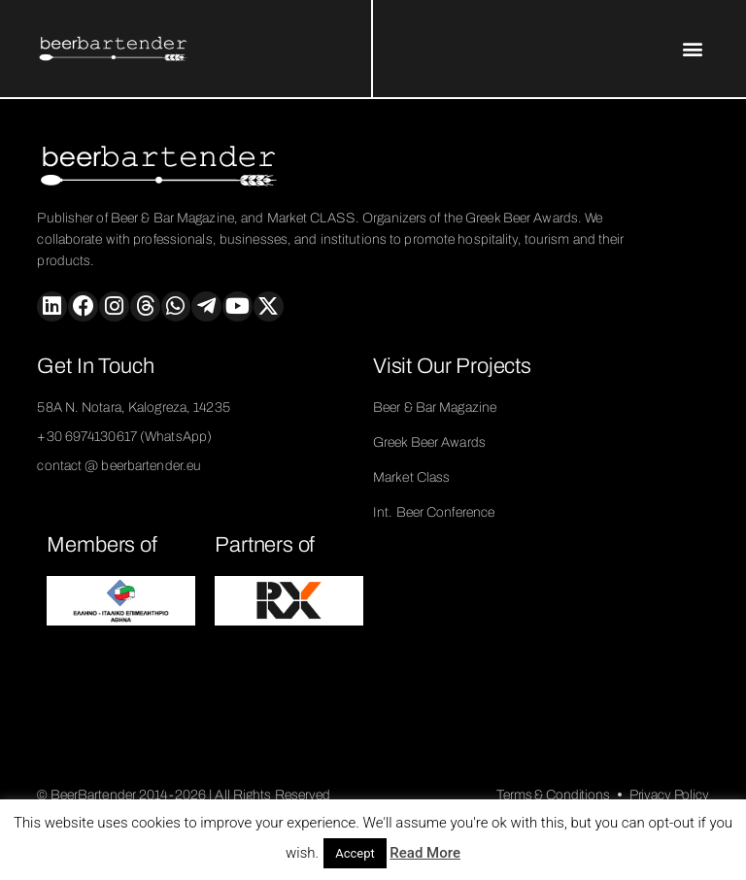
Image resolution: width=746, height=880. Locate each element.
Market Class (411, 477)
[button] (693, 49)
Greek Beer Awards (429, 442)
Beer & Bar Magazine (434, 407)
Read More (425, 853)
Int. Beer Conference (433, 512)
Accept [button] (355, 853)
